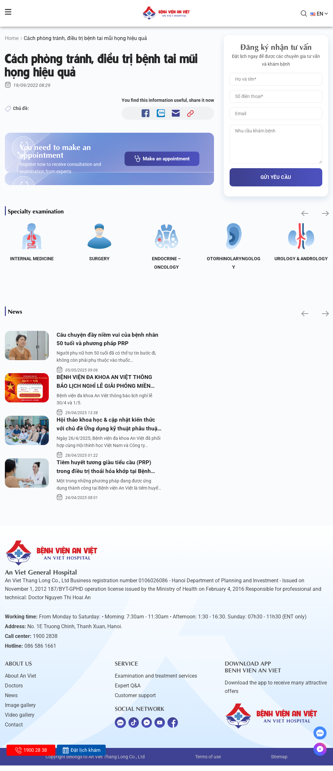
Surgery (99, 258)
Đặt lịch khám (81, 750)
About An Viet (20, 681)
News (11, 701)
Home (12, 38)
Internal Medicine (32, 258)
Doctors (14, 691)
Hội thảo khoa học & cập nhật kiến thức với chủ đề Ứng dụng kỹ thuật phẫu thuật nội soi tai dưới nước (109, 429)
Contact (14, 730)
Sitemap (279, 762)
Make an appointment (162, 159)
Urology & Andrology (301, 258)
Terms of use (208, 762)
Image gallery (20, 711)
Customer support (135, 701)
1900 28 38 (31, 750)
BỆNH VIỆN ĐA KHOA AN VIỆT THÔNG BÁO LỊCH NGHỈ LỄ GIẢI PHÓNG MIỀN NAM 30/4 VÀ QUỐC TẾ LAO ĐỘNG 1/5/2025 (106, 385)
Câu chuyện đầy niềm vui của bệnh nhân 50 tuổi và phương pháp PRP (109, 340)
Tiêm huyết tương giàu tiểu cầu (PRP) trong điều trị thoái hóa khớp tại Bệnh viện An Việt (105, 472)
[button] (304, 213)
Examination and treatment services (156, 681)
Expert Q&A (127, 691)
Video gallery (19, 720)
